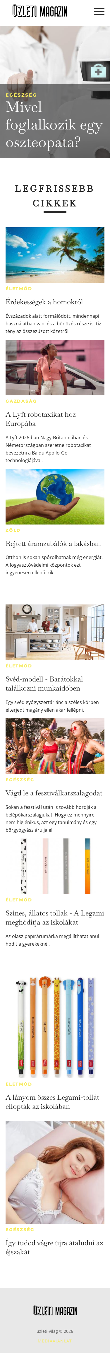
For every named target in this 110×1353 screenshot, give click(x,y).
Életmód (19, 288)
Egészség (21, 95)
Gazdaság (21, 401)
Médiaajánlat (55, 1341)
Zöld (13, 530)
